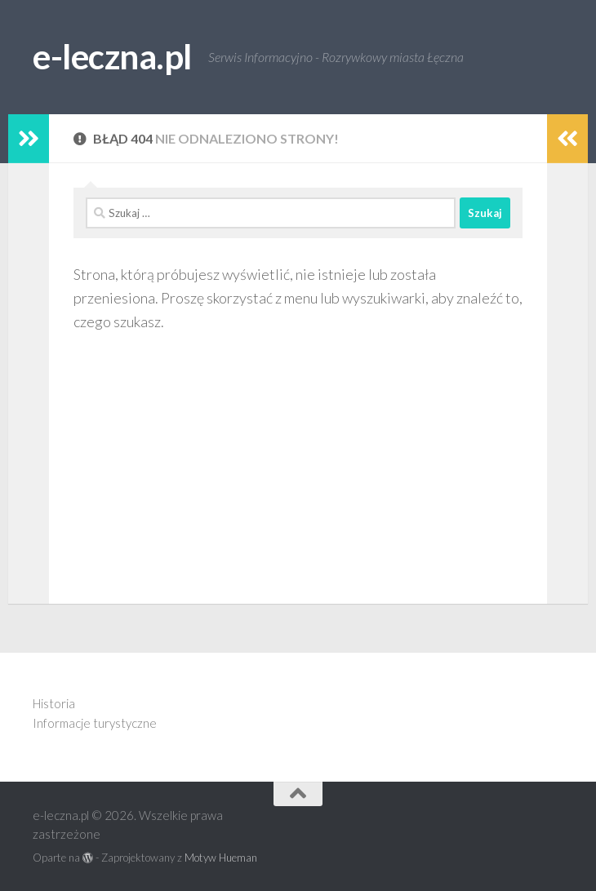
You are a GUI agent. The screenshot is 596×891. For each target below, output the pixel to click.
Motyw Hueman (221, 857)
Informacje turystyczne (95, 723)
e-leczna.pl (112, 56)
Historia (54, 703)
